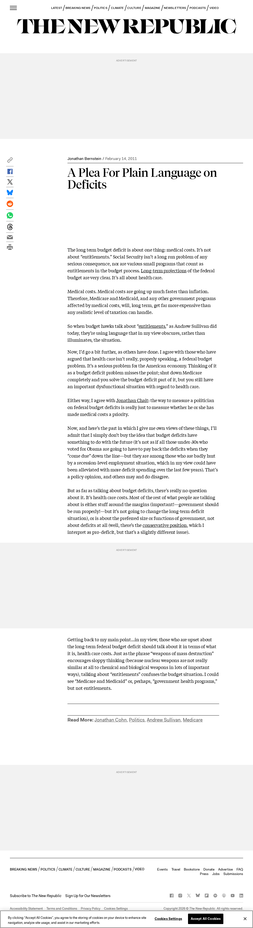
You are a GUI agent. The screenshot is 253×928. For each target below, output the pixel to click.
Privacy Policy (90, 908)
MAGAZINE (153, 8)
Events (162, 869)
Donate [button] (208, 869)
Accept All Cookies (206, 919)
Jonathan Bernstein (84, 158)
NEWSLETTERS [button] (175, 8)
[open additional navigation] (13, 7)
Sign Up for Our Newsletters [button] (87, 895)
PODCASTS (198, 8)
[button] (10, 161)
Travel (175, 869)
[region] (126, 919)
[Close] (245, 918)
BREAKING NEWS (77, 8)
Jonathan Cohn (110, 720)
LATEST (56, 8)
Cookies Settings (116, 908)
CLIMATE (117, 8)
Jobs (216, 874)
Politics (137, 720)
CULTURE (134, 8)
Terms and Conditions (61, 908)
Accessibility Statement (26, 908)
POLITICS (100, 8)
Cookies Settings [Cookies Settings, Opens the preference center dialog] (168, 919)
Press (204, 874)
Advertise (225, 869)
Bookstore (192, 869)
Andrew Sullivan (164, 720)
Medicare (193, 720)
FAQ (239, 869)
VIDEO (214, 8)
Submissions (233, 874)
